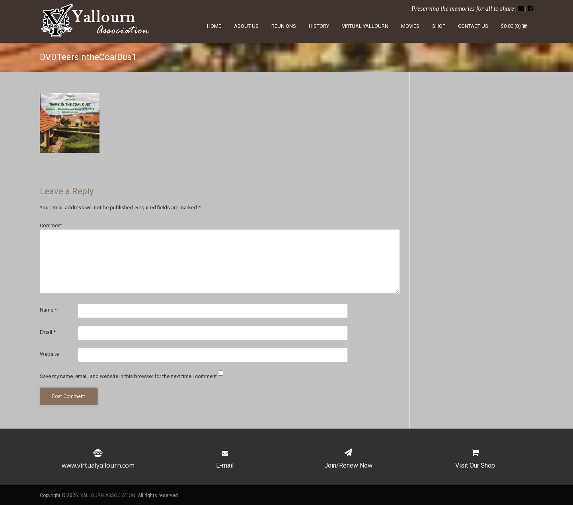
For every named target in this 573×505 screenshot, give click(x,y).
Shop (438, 26)
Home (214, 26)
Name (48, 310)
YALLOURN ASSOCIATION (107, 495)
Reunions (283, 26)
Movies (410, 26)
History (319, 26)
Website (49, 354)
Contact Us (473, 26)
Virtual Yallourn (365, 26)
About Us (246, 26)
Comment (51, 225)
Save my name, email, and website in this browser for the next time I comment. (129, 376)
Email (48, 332)
